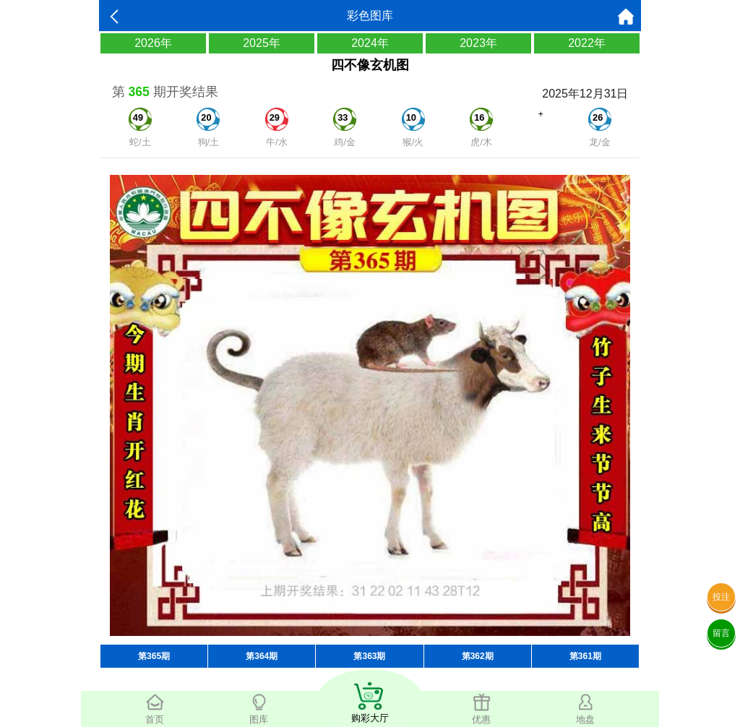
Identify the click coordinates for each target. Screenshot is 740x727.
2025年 (261, 43)
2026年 (153, 43)
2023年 (478, 43)
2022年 (587, 43)
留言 (721, 633)
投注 (721, 597)
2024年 (370, 43)
